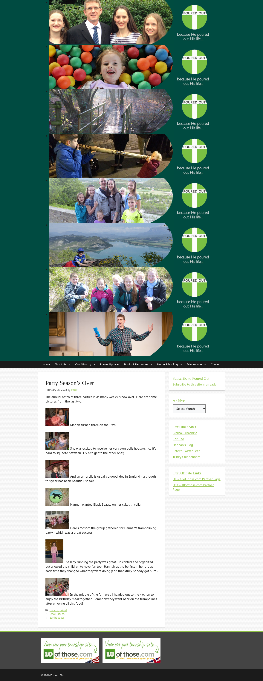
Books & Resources (139, 364)
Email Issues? (57, 614)
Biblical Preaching (185, 433)
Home (46, 364)
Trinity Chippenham (186, 457)
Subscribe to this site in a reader (195, 384)
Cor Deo (178, 439)
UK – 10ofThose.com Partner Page (197, 479)
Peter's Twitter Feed (187, 451)
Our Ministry (86, 364)
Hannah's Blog (183, 445)
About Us (64, 364)
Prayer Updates (110, 364)
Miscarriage (198, 364)
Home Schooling (171, 364)
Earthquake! (57, 617)
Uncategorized (58, 610)
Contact (216, 364)
